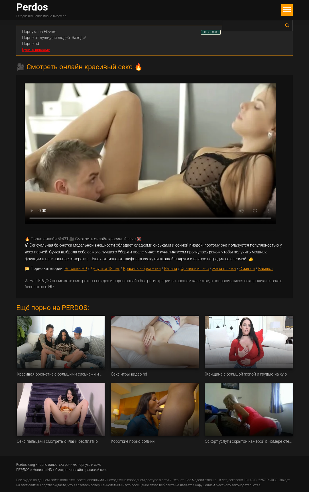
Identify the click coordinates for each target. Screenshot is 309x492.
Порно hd (30, 43)
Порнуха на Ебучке (39, 31)
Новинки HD (75, 268)
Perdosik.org (25, 465)
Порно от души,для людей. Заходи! (54, 37)
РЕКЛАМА (210, 32)
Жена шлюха (224, 268)
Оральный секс (195, 268)
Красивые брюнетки (142, 268)
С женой (247, 268)
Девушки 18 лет (104, 268)
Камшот (265, 268)
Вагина (170, 268)
